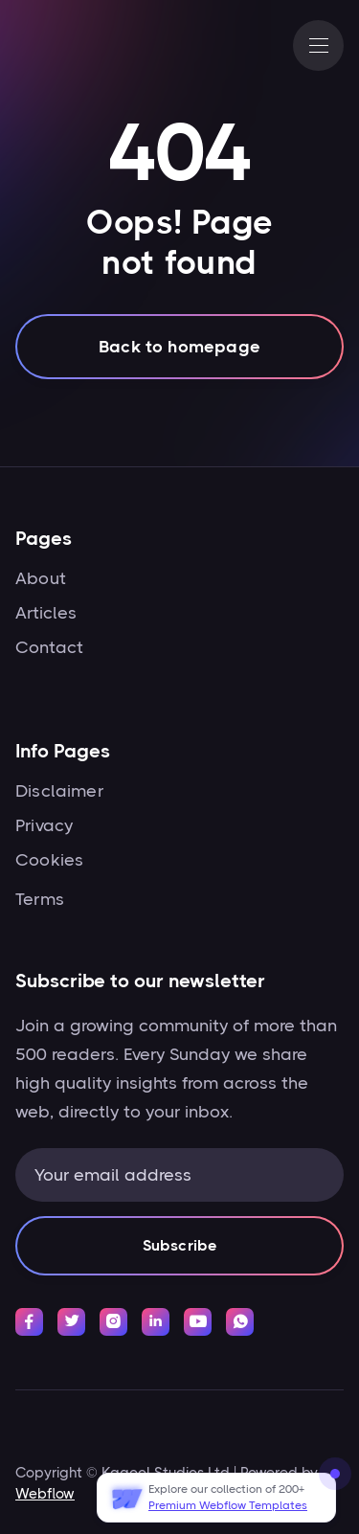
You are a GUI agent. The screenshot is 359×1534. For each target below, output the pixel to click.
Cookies (49, 859)
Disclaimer (59, 791)
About (40, 578)
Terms (39, 899)
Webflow (45, 1493)
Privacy (44, 825)
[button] (318, 45)
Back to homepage (179, 349)
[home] (77, 46)
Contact (49, 647)
